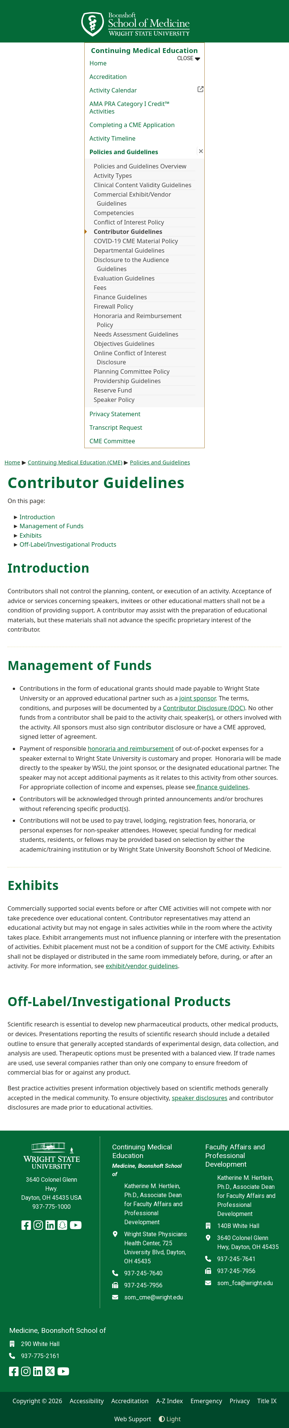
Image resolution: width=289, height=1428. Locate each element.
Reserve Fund (113, 390)
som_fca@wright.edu (245, 1283)
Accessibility (86, 1401)
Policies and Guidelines (160, 462)
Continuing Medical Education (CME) (75, 462)
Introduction (37, 517)
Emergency (206, 1401)
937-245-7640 (143, 1273)
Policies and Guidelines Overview (140, 166)
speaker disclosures (200, 1098)
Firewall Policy (113, 306)
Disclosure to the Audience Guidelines (131, 264)
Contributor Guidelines (128, 231)
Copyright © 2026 (37, 1401)
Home (98, 63)
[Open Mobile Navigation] (280, 21)
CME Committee (112, 441)
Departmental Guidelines (129, 250)
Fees (100, 287)
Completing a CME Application (132, 125)
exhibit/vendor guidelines (142, 966)
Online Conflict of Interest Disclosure (130, 357)
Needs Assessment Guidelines (136, 334)
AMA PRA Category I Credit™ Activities (130, 107)
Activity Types (113, 175)
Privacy (239, 1401)
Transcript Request (116, 427)
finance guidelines (221, 787)
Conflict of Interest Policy (129, 222)
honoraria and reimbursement (130, 748)
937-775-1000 (51, 1206)
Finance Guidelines (120, 297)
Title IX (267, 1401)
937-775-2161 (40, 1356)
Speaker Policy (114, 400)
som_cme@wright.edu (153, 1297)
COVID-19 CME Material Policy (136, 241)
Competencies (114, 213)
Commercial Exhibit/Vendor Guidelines (132, 199)
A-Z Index (169, 1401)
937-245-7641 (236, 1259)
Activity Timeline (112, 138)
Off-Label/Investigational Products (68, 544)
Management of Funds (52, 526)
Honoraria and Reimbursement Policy (138, 320)
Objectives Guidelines (124, 344)
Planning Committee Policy (132, 371)
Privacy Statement (115, 414)
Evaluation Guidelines (124, 278)
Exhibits (31, 535)
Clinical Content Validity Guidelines (143, 185)
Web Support (132, 1419)
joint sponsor (197, 698)
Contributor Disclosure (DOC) (204, 708)
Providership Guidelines (127, 381)
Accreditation (108, 77)
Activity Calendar (147, 89)
